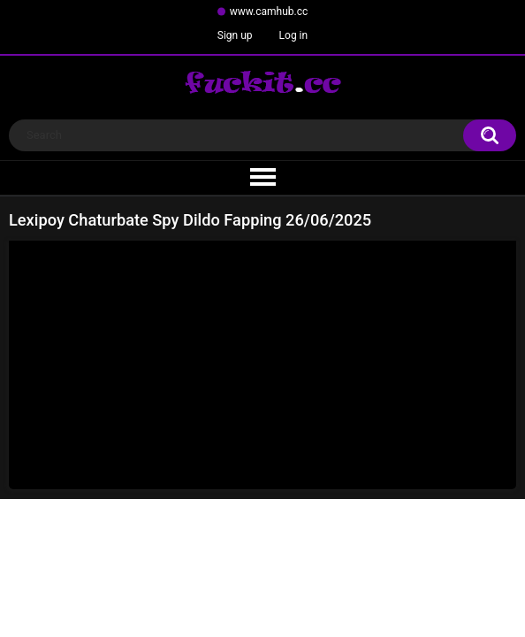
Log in (293, 35)
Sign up (235, 35)
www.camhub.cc (269, 11)
